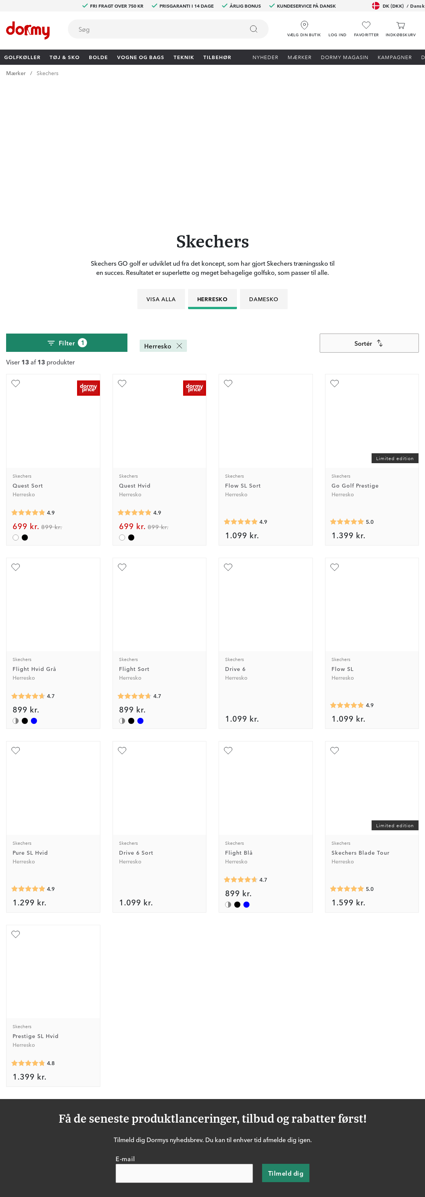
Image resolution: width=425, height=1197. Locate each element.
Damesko (264, 168)
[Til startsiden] (28, 30)
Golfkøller (22, 56)
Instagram (99, 1123)
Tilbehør (217, 56)
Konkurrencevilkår (301, 1112)
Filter (67, 212)
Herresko (212, 168)
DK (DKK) (398, 6)
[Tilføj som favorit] (15, 253)
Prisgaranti (204, 1112)
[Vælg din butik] (304, 26)
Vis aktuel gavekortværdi (222, 1145)
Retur (197, 1101)
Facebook (99, 1112)
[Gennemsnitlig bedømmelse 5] (347, 390)
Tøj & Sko (65, 56)
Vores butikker (209, 1123)
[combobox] (168, 29)
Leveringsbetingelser (304, 1134)
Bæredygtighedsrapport (308, 1145)
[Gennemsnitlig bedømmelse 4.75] (28, 932)
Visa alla (160, 168)
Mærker (300, 56)
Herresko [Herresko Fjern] (164, 215)
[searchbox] (151, 29)
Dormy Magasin (345, 56)
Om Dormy (292, 1101)
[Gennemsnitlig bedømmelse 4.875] (241, 390)
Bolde (98, 56)
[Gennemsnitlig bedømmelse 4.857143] (28, 381)
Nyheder (266, 56)
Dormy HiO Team (108, 1101)
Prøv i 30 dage (296, 1090)
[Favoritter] (366, 29)
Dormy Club (102, 1090)
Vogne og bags (140, 56)
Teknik (184, 56)
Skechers (47, 73)
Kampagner (395, 56)
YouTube (97, 1145)
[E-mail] (184, 1042)
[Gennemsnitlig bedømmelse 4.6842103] (28, 565)
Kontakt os (204, 1090)
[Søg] (254, 29)
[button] (338, 26)
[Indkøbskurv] (400, 29)
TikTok (95, 1134)
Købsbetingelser (298, 1123)
